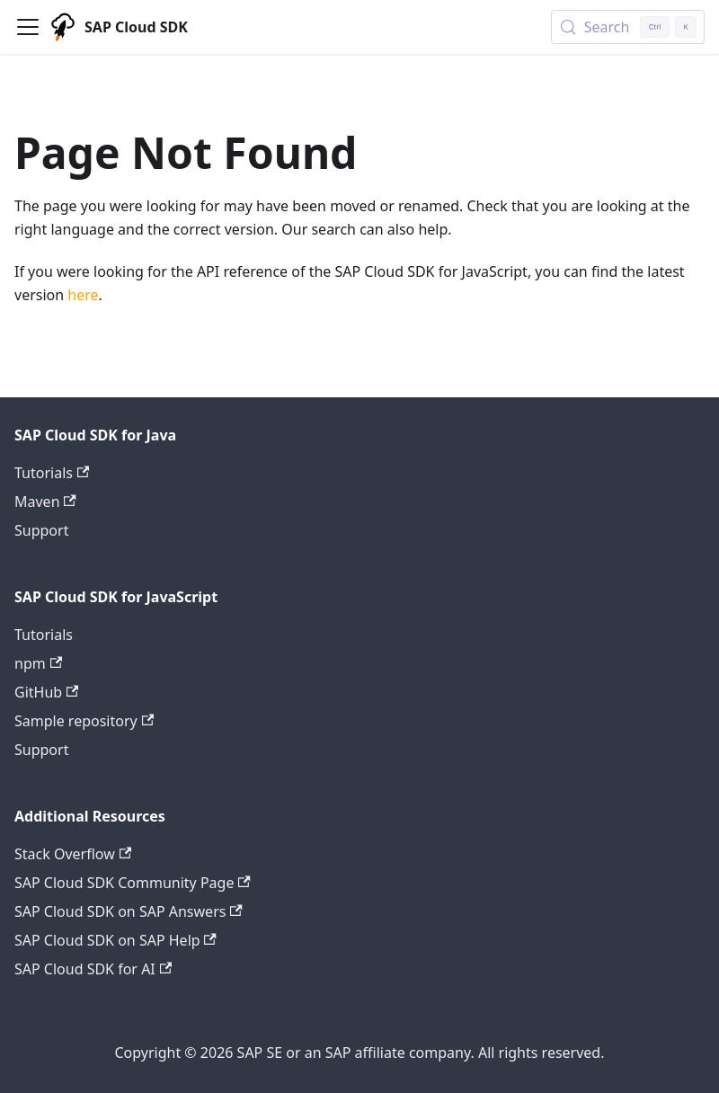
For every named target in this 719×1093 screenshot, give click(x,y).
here (82, 295)
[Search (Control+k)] (628, 27)
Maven (45, 501)
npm (38, 663)
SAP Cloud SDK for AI (93, 969)
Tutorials (51, 473)
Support (41, 530)
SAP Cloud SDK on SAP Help (115, 940)
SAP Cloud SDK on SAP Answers (128, 911)
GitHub (46, 692)
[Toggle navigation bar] (27, 26)
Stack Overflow (72, 854)
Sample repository (84, 721)
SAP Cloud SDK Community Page (132, 883)
